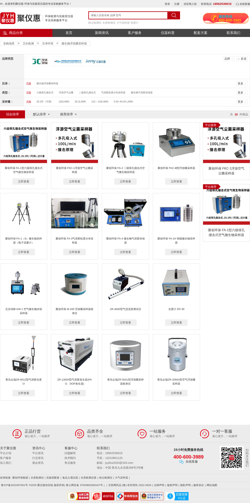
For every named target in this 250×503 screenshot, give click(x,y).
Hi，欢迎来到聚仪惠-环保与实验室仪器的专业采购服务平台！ (36, 3)
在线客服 (243, 3)
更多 (240, 83)
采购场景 (9, 43)
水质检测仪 (109, 22)
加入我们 (5, 462)
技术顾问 (70, 458)
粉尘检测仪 (94, 22)
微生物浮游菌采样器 (74, 43)
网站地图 (212, 485)
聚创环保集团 (20, 477)
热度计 (135, 22)
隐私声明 (185, 485)
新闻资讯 (102, 33)
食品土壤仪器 (70, 477)
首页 (69, 33)
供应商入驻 (190, 3)
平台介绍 (5, 453)
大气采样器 (123, 22)
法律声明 (159, 485)
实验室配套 (52, 477)
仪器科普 (168, 33)
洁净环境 (47, 43)
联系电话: (216, 3)
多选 (243, 58)
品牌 (227, 58)
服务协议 (198, 485)
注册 (176, 3)
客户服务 (135, 33)
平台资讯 (38, 453)
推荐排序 (66, 114)
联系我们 (233, 33)
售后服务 (70, 462)
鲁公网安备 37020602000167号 (84, 485)
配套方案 (200, 33)
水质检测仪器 (88, 477)
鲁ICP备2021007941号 (14, 485)
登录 (167, 3)
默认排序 (39, 114)
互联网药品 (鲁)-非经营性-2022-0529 (129, 485)
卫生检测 (28, 43)
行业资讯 (38, 458)
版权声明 (172, 485)
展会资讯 (38, 462)
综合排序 (12, 114)
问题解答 (70, 453)
